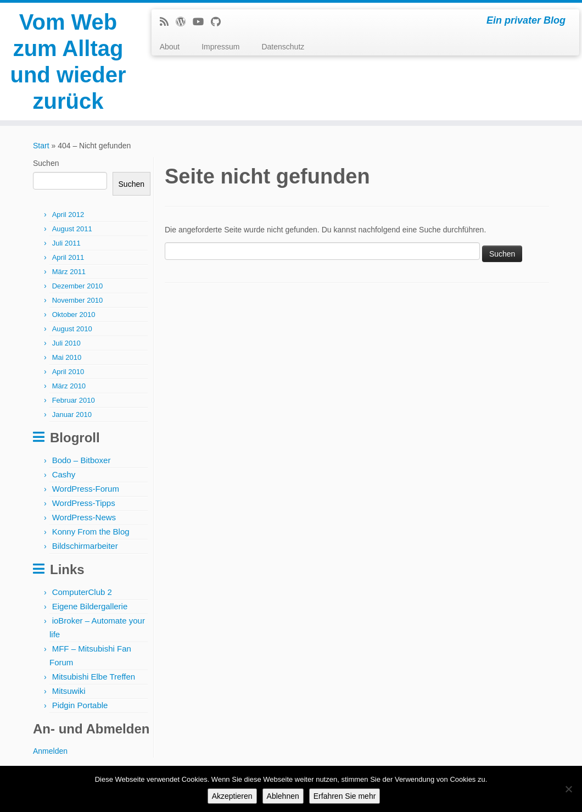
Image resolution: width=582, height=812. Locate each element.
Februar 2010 (73, 400)
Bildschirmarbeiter (85, 545)
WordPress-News (84, 517)
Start (41, 145)
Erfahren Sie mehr (345, 796)
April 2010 (68, 372)
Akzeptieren (232, 796)
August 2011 (72, 229)
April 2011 (68, 257)
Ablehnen (283, 796)
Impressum (220, 46)
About (170, 46)
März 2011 (69, 272)
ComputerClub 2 (82, 592)
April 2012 (68, 214)
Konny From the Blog (91, 531)
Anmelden (50, 751)
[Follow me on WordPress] (184, 21)
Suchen (46, 163)
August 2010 (72, 329)
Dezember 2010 (77, 286)
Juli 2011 (66, 243)
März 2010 (69, 386)
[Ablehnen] (568, 788)
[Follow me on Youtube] (202, 21)
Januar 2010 (72, 414)
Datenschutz (282, 46)
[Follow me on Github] (219, 21)
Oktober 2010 (74, 314)
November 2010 (77, 300)
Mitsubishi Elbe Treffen (93, 676)
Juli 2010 (66, 343)
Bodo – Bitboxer (81, 460)
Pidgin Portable (80, 705)
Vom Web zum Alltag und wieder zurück (68, 61)
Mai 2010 (66, 357)
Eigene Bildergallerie (90, 606)
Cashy (64, 474)
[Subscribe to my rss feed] (168, 21)
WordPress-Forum (85, 488)
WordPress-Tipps (83, 503)
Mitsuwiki (69, 691)
